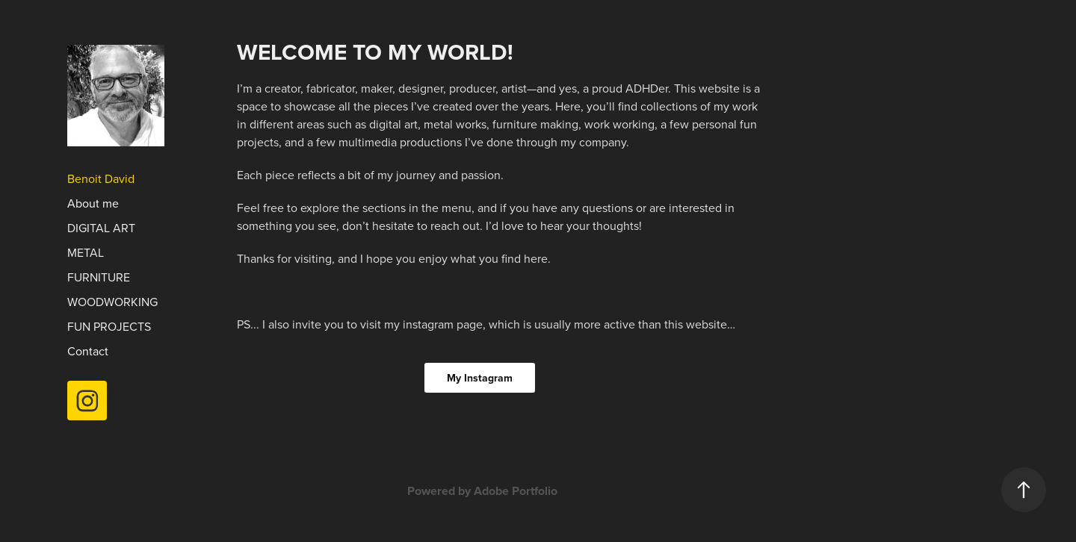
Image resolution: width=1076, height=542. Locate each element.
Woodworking (112, 301)
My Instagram (480, 377)
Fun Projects (109, 326)
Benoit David (100, 178)
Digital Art (101, 227)
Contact (87, 351)
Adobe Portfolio (515, 490)
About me (93, 203)
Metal (85, 252)
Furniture (98, 277)
